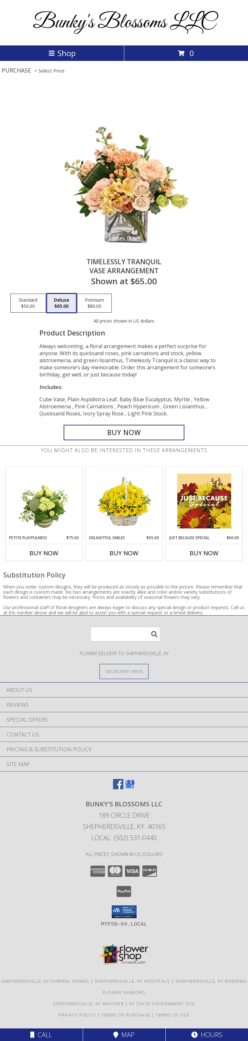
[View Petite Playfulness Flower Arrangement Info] (44, 500)
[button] (124, 911)
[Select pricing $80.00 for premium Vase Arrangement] (94, 303)
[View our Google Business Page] (130, 787)
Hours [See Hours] (206, 1034)
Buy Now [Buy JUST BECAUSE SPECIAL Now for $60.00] (204, 553)
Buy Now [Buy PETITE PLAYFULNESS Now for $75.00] (43, 553)
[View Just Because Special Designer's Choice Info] (204, 501)
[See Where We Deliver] (124, 671)
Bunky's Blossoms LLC (124, 23)
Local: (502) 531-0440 (124, 837)
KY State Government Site (162, 1004)
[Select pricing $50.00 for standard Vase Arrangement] (28, 303)
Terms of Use (172, 1015)
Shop (62, 53)
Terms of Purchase (125, 1015)
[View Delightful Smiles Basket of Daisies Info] (124, 501)
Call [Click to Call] (41, 1034)
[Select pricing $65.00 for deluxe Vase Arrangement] (61, 303)
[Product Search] (125, 634)
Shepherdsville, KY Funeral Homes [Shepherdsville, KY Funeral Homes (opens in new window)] (45, 981)
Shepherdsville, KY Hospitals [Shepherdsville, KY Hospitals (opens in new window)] (132, 981)
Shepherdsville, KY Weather (88, 1004)
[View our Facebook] (118, 787)
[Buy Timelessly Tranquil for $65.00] (124, 432)
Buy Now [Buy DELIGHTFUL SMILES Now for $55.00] (124, 553)
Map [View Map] (124, 1034)
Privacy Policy (77, 1015)
